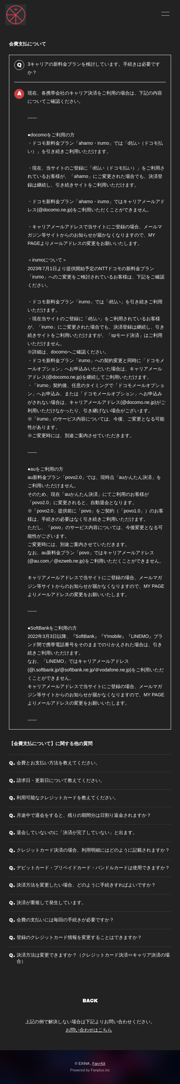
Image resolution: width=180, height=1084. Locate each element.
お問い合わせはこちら (89, 1030)
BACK (90, 1000)
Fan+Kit (98, 1063)
